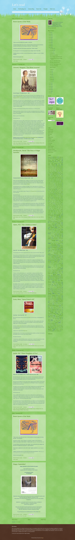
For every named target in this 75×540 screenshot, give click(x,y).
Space (59, 304)
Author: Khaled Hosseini (51, 194)
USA (14, 218)
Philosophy (59, 287)
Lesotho (58, 264)
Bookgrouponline (50, 131)
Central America (52, 222)
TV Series (55, 318)
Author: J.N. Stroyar (59, 187)
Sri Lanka (51, 306)
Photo (49, 288)
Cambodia (54, 220)
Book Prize (53, 217)
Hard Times (59, 251)
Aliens (53, 159)
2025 (50, 34)
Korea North (56, 262)
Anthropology (50, 161)
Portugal (54, 291)
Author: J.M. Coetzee (52, 187)
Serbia (52, 300)
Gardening (51, 248)
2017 (50, 47)
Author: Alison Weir (51, 169)
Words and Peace (50, 152)
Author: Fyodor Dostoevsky (52, 179)
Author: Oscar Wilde (53, 201)
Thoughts (45, 9)
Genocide (55, 248)
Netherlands (57, 278)
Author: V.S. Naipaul (55, 209)
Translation (61, 315)
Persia (49, 287)
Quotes (17, 459)
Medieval (60, 271)
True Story (49, 317)
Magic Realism (55, 270)
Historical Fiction (58, 253)
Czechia (57, 232)
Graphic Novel (56, 250)
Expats (60, 240)
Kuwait (52, 263)
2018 (50, 45)
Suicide (22, 144)
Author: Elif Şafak (18, 408)
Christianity (50, 226)
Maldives (50, 271)
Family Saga (53, 243)
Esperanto (51, 239)
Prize (50, 292)
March (51, 77)
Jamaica (61, 260)
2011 (50, 91)
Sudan (61, 306)
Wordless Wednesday (59, 329)
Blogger (42, 537)
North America (58, 282)
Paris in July (53, 286)
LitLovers (49, 144)
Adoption (49, 157)
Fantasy (59, 243)
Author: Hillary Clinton (58, 185)
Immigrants (59, 256)
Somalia (55, 303)
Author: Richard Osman (58, 204)
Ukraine (58, 321)
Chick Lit (53, 223)
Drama (55, 234)
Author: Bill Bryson (56, 173)
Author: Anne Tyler (59, 170)
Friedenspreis (54, 247)
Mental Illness (54, 272)
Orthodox (49, 285)
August (51, 69)
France (56, 246)
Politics (49, 291)
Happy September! (19, 464)
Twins (60, 318)
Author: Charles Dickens (52, 175)
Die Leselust (50, 134)
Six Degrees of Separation (58, 301)
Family (61, 242)
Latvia (51, 264)
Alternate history (51, 160)
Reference (57, 294)
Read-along (52, 294)
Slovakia (59, 302)
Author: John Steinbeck (56, 192)
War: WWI (61, 327)
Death (61, 232)
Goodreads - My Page (51, 140)
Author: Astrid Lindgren (51, 171)
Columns (60, 228)
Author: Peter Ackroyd (58, 203)
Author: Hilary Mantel (51, 185)
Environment (56, 238)
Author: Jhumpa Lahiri (52, 190)
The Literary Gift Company (52, 150)
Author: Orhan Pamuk (59, 200)
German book (54, 249)
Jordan (52, 261)
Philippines (54, 287)
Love (38, 345)
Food (52, 246)
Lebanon (54, 264)
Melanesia (49, 272)
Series (55, 300)
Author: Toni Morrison (53, 208)
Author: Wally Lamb (58, 210)
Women (28, 144)
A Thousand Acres (33, 191)
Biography (58, 215)
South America (50, 304)
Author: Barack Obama (59, 171)
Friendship (32, 345)
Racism (56, 293)
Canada (62, 220)
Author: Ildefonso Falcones (52, 186)
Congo (55, 229)
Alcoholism (59, 158)
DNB (49, 135)
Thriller (59, 312)
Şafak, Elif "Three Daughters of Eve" (25, 353)
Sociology (50, 303)
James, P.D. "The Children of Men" (25, 225)
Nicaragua (60, 279)
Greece (62, 250)
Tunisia (57, 317)
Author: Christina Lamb (54, 176)
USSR (62, 322)
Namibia (51, 278)
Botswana (49, 219)
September (52, 53)
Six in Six (51, 302)
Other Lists (52, 9)
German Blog (31, 9)
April (51, 76)
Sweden (59, 307)
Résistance (59, 295)
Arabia (55, 161)
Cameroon (58, 220)
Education (28, 408)
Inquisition (49, 259)
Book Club (38, 9)
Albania (55, 158)
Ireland (58, 259)
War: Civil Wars (50, 326)
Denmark (52, 233)
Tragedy (56, 315)
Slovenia (62, 302)
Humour (36, 345)
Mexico (60, 272)
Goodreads (49, 138)
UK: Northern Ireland (57, 320)
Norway (54, 283)
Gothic (51, 250)
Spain (62, 304)
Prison (62, 291)
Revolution (49, 296)
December (51, 48)
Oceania (49, 284)
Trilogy (57, 316)
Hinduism (49, 253)
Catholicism (61, 221)
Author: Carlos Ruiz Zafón (56, 174)
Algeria (49, 159)
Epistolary (61, 238)
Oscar (53, 285)
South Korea (55, 304)
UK (49, 320)
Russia (59, 296)
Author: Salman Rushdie (51, 205)
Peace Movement (59, 286)
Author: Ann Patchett (51, 170)
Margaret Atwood (19, 96)
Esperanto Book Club (56, 239)
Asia (59, 164)
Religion (53, 295)
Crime (59, 229)
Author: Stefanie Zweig (52, 206)
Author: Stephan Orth (60, 206)
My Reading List (22, 9)
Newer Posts (14, 519)
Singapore (51, 301)
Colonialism (56, 228)
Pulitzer (60, 292)
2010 (50, 92)
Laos (48, 264)
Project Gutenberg (51, 146)
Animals (17, 345)
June (51, 72)
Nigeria (49, 280)
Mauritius (56, 271)
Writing (50, 330)
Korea (52, 262)
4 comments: (25, 141)
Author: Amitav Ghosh (58, 169)
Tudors (53, 317)
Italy (57, 260)
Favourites (29, 345)
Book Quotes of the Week (21, 21)
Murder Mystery (56, 275)
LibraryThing (50, 143)
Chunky (61, 226)
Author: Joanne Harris (51, 191)
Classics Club (60, 227)
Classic (26, 345)
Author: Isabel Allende (60, 186)
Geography (59, 248)
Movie (54, 274)
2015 (50, 84)
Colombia (51, 228)
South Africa (59, 303)
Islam (40, 408)
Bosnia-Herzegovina (59, 218)
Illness (53, 256)
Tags (57, 308)
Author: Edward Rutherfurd (56, 177)
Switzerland (50, 308)
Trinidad (61, 316)
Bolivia (49, 216)
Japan (49, 261)
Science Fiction (18, 144)
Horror (50, 255)
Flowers (49, 246)
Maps (53, 271)
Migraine (56, 273)
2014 (50, 86)
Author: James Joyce (51, 188)
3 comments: (25, 407)
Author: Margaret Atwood (52, 195)
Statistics (57, 306)
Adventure (55, 157)
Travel (51, 316)
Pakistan (61, 285)
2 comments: (25, 59)
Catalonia (56, 221)
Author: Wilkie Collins (51, 211)
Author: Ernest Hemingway (58, 178)
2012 (50, 89)
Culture (50, 232)
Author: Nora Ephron (51, 200)
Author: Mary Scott (22, 345)
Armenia (57, 162)
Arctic (49, 162)
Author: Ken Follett (58, 193)
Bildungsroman (24, 408)
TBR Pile (25, 144)
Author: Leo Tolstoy (59, 194)
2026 (50, 32)
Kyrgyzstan (55, 263)
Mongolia (60, 273)
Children (59, 223)
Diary (56, 233)
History (52, 254)
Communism (50, 229)
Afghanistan (61, 157)
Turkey (60, 317)
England (31, 408)
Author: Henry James (51, 184)
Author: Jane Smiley (60, 189)
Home (14, 9)
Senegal (49, 300)
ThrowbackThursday (52, 313)
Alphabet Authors (58, 159)
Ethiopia (49, 240)
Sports (62, 305)
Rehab (50, 295)
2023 (50, 37)
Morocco (49, 274)
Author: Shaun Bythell (59, 205)
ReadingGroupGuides (51, 149)
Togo (52, 314)
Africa (51, 158)
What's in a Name (59, 328)
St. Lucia (54, 306)
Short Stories (60, 300)
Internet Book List (51, 141)
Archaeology (60, 161)
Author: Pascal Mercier (56, 202)
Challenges (58, 222)
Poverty (58, 291)
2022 (50, 39)
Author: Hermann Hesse (58, 184)
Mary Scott (19, 325)
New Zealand (42, 345)
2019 (50, 44)
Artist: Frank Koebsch (52, 163)
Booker (57, 217)
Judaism (55, 261)
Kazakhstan (60, 261)
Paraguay (49, 286)
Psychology (55, 292)
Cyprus (54, 232)
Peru (51, 287)
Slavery (55, 302)
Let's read (18, 5)
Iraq (55, 259)
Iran (52, 259)
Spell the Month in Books (54, 305)
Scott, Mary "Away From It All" (24, 299)
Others (57, 285)
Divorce (60, 233)
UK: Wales (53, 321)
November (52, 50)
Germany (61, 249)
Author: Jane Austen (52, 189)
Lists (62, 266)
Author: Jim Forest (59, 190)
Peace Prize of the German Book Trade (30, 137)
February (51, 79)
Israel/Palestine (52, 260)
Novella (59, 283)
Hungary (60, 255)
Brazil (53, 219)
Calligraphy (49, 220)
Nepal (53, 278)
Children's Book (51, 224)
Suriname (54, 307)
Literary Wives (53, 267)
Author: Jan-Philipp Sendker (59, 188)
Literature (59, 267)
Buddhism (56, 219)
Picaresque (57, 288)
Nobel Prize (54, 280)
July (51, 71)
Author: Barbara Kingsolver (53, 172)
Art (60, 162)
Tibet (59, 313)
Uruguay (53, 322)
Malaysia (61, 270)
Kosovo (49, 263)
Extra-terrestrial (50, 242)
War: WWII (52, 328)
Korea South (60, 262)
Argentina (52, 162)
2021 (50, 40)
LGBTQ (61, 264)
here (22, 56)
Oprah (55, 284)
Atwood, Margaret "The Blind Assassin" (26, 67)
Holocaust (58, 254)
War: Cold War (57, 326)
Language (59, 263)
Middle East (50, 273)
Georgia (49, 249)
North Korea (49, 283)
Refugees (61, 294)
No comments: (25, 344)
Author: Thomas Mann (59, 207)
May (51, 74)
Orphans (59, 284)
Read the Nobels (50, 147)
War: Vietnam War (55, 327)
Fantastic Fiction (50, 137)
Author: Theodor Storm (52, 207)
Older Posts (43, 519)
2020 (50, 42)
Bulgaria (61, 219)
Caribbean (51, 221)
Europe (34, 408)
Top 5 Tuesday (57, 314)
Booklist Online (50, 132)
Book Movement (50, 129)
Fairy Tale (56, 242)
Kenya (49, 262)
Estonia (61, 239)
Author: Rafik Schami (51, 204)
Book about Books (55, 216)
